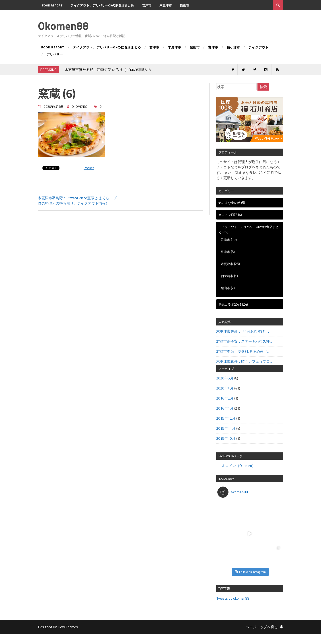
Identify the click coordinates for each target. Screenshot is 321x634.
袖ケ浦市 (65, 15)
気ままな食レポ (229, 202)
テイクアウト (89, 15)
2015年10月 (225, 438)
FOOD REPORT (52, 5)
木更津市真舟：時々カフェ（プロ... (244, 361)
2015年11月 (225, 428)
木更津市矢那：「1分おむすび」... (243, 331)
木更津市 (165, 5)
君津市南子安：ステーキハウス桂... (244, 341)
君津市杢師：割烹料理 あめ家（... (242, 351)
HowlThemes (68, 627)
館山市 (184, 5)
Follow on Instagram (250, 572)
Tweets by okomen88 (232, 598)
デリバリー (114, 15)
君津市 (146, 5)
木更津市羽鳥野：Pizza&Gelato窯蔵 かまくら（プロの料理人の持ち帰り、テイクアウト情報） (77, 200)
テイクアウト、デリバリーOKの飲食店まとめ (102, 5)
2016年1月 (224, 408)
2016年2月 (224, 398)
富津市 (46, 15)
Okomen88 (63, 26)
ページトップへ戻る (264, 627)
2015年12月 (225, 418)
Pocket (89, 167)
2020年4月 (224, 388)
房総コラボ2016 (229, 304)
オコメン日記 (227, 214)
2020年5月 (224, 378)
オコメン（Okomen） (238, 465)
